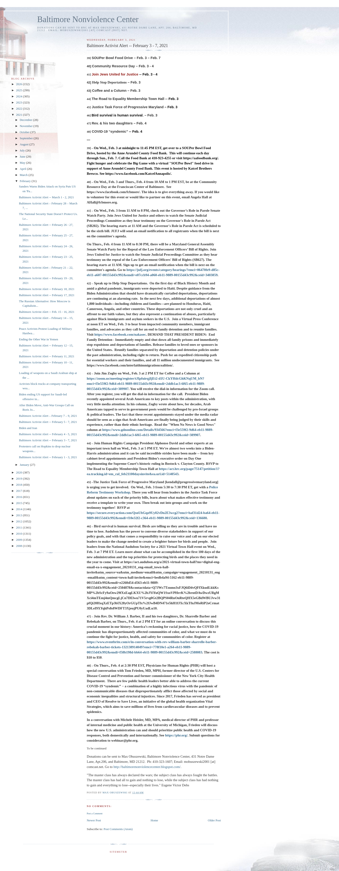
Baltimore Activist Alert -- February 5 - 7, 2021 (48, 422)
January (25, 464)
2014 (19, 509)
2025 (19, 90)
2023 (19, 102)
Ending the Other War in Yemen (38, 339)
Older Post (214, 820)
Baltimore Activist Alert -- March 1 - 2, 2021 (46, 197)
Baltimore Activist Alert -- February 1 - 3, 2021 (48, 457)
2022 (19, 108)
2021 (19, 114)
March (24, 175)
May (23, 162)
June (23, 156)
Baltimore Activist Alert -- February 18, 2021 (46, 289)
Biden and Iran (28, 428)
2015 (19, 503)
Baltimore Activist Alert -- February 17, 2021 (46, 295)
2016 (19, 497)
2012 (19, 521)
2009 (19, 539)
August (24, 144)
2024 (19, 96)
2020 (19, 472)
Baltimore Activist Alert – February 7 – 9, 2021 (48, 416)
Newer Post (94, 820)
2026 (19, 84)
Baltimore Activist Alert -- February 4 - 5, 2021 (48, 434)
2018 (19, 484)
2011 (19, 527)
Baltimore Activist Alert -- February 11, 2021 (46, 356)
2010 (19, 533)
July (23, 150)
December (26, 120)
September (27, 138)
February (26, 181)
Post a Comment (94, 813)
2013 (19, 515)
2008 (19, 546)
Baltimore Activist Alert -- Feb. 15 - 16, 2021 (46, 312)
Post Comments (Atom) (118, 829)
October (25, 132)
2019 (19, 478)
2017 (19, 491)
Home (154, 820)
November (26, 126)
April (23, 169)
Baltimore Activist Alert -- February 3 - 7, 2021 (48, 440)
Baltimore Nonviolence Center (88, 19)
